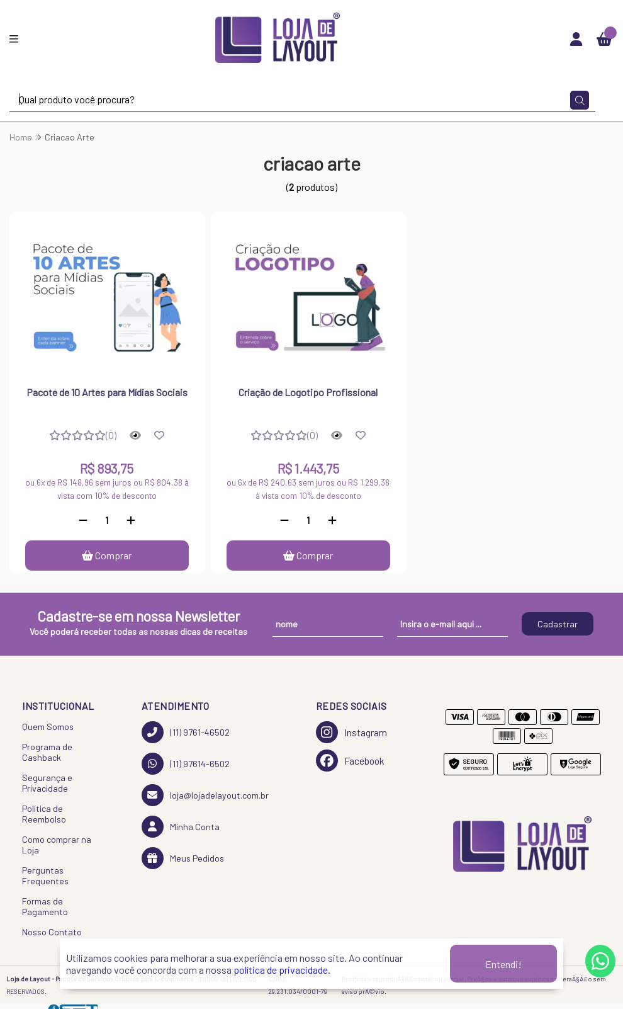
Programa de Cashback (47, 752)
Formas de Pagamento (45, 906)
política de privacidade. (281, 970)
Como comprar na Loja (56, 844)
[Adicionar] (131, 520)
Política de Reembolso (44, 813)
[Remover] (83, 520)
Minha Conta (181, 827)
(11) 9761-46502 (186, 732)
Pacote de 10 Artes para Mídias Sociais (107, 392)
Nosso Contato (52, 931)
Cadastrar (557, 624)
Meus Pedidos (183, 858)
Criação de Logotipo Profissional (308, 392)
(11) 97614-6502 (186, 764)
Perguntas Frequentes (45, 875)
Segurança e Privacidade (47, 783)
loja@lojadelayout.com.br (205, 795)
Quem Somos (48, 726)
